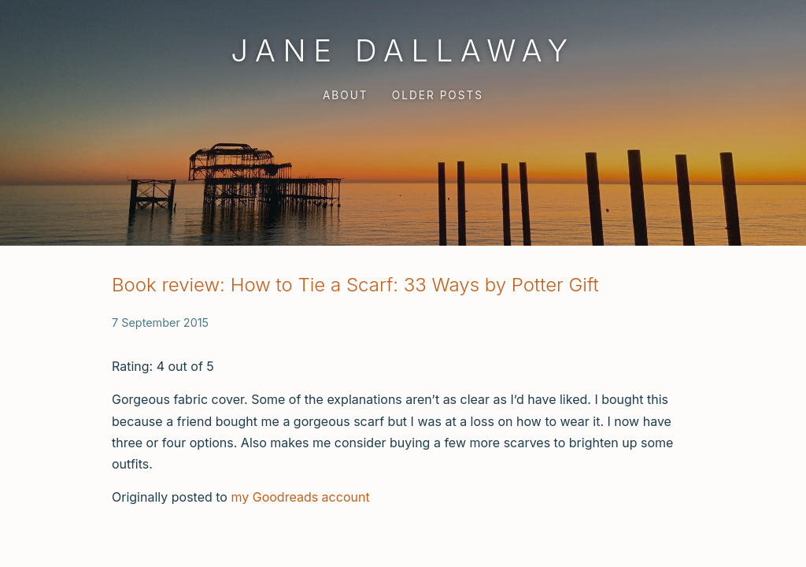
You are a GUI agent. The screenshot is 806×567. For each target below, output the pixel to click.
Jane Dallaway (403, 50)
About (345, 95)
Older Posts (437, 95)
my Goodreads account (300, 497)
